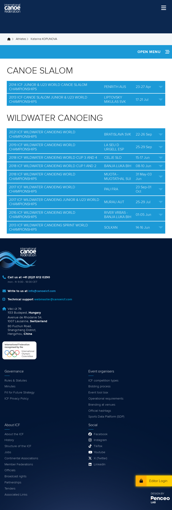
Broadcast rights (15, 476)
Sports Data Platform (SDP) (106, 416)
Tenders (10, 488)
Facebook (101, 434)
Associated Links (16, 494)
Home (10, 39)
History (9, 440)
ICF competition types (103, 380)
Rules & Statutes (16, 380)
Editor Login (158, 481)
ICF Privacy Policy (17, 398)
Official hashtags (99, 410)
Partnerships (13, 482)
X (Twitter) (100, 458)
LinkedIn (99, 464)
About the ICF (14, 434)
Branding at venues (101, 404)
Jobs (8, 452)
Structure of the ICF (18, 446)
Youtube (99, 452)
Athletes (21, 39)
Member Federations (19, 464)
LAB (153, 502)
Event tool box (98, 392)
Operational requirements (105, 398)
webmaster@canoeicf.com (53, 299)
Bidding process (99, 386)
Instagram (100, 440)
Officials (10, 470)
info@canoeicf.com (42, 291)
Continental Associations (21, 458)
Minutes (10, 386)
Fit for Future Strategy (19, 392)
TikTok (98, 446)
